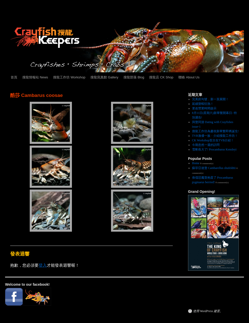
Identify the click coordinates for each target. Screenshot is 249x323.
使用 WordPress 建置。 (208, 311)
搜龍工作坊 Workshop (69, 77)
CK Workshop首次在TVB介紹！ (213, 140)
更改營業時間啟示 (204, 108)
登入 (43, 265)
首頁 (14, 77)
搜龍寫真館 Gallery (104, 77)
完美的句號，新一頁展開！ (210, 99)
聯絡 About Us (188, 77)
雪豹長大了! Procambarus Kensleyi (214, 149)
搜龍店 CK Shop (161, 77)
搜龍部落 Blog (133, 77)
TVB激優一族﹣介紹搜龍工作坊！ (215, 136)
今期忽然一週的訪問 (206, 145)
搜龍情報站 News (35, 77)
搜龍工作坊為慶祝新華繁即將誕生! (215, 131)
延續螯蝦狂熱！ (202, 104)
